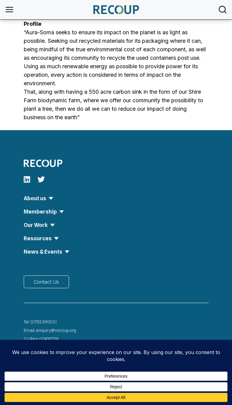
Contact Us (46, 282)
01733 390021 (43, 321)
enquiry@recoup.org (56, 330)
